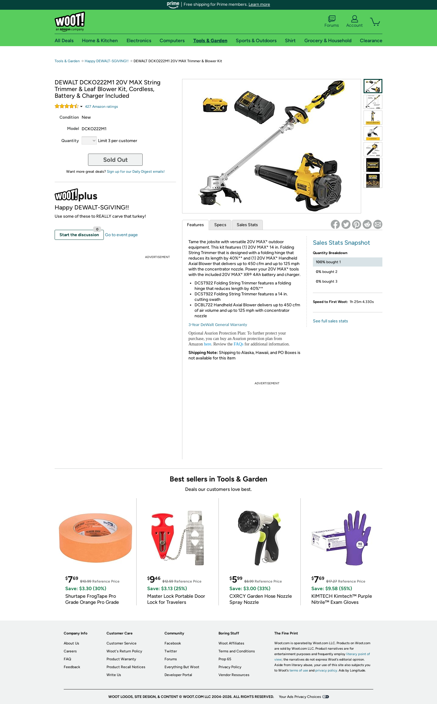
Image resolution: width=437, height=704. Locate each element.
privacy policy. (326, 670)
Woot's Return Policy (124, 651)
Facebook (172, 643)
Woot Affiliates (231, 643)
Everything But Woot (181, 667)
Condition (69, 117)
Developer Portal (178, 675)
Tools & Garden (67, 61)
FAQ (67, 659)
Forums (331, 21)
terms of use (299, 670)
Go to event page (121, 234)
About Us (71, 643)
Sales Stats (247, 224)
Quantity (70, 140)
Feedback (72, 667)
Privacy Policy (229, 667)
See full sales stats (330, 321)
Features (195, 224)
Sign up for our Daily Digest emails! (136, 171)
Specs (220, 224)
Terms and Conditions (236, 651)
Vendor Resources (233, 675)
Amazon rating (101, 106)
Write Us (114, 675)
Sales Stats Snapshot (341, 242)
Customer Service (122, 643)
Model (73, 128)
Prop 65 (224, 659)
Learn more (259, 4)
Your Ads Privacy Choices (300, 697)
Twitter (170, 651)
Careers (70, 651)
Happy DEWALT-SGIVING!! (107, 61)
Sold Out (115, 159)
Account (354, 21)
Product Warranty (121, 659)
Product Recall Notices (126, 667)
